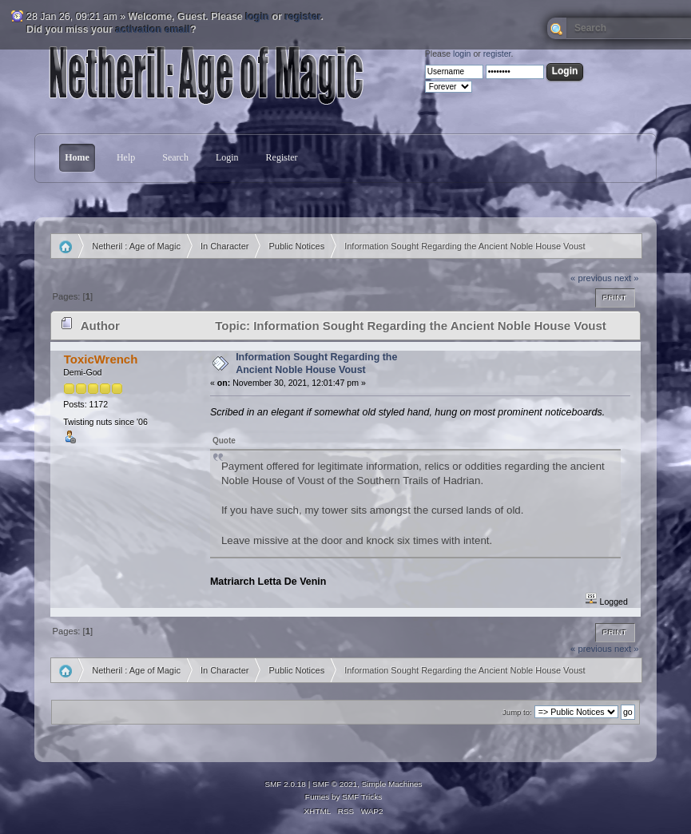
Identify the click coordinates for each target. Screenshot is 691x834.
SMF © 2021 (334, 784)
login (257, 16)
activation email (153, 29)
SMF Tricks (362, 796)
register (302, 16)
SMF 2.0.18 (285, 784)
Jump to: (517, 712)
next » (626, 278)
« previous (591, 278)
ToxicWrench (101, 359)
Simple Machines (392, 784)
